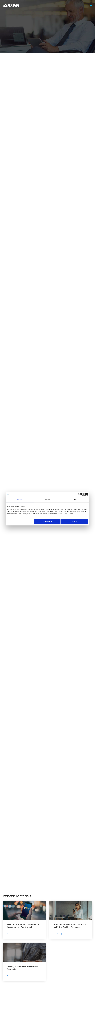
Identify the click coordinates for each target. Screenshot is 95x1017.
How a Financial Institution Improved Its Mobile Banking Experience (70, 926)
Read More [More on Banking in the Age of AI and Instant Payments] (10, 976)
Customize (47, 521)
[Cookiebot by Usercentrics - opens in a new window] (80, 494)
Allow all (74, 521)
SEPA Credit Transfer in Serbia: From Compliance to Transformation (23, 926)
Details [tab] (47, 500)
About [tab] (75, 500)
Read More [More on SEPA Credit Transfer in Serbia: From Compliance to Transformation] (10, 934)
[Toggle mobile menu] (91, 5)
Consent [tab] (20, 500)
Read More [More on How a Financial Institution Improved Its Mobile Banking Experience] (56, 934)
